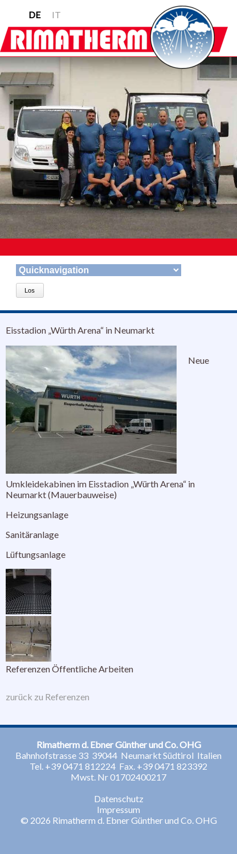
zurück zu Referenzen (47, 696)
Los (29, 290)
